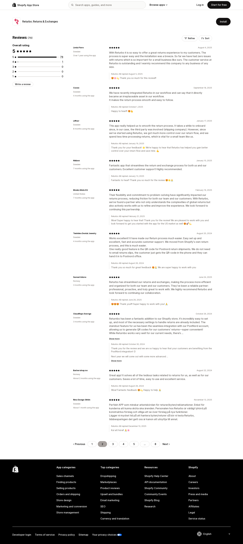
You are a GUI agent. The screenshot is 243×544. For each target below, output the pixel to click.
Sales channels (65, 476)
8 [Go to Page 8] (155, 444)
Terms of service (45, 534)
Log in (200, 4)
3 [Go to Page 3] (113, 444)
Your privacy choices (104, 534)
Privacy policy (66, 534)
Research (149, 506)
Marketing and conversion (71, 506)
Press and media (198, 494)
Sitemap (83, 534)
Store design (63, 500)
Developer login (21, 534)
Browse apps (158, 4)
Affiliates (193, 506)
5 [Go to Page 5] (134, 444)
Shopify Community (156, 488)
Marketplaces (108, 482)
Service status (196, 518)
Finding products (66, 482)
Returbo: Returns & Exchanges (40, 21)
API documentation (155, 482)
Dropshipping (108, 476)
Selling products (65, 488)
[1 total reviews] (62, 61)
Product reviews (110, 488)
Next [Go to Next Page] (166, 444)
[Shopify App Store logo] (25, 5)
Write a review (23, 84)
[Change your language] (217, 534)
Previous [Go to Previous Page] (79, 444)
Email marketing (109, 500)
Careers (193, 482)
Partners (193, 500)
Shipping (105, 512)
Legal (191, 512)
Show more (114, 339)
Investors (193, 488)
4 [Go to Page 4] (123, 444)
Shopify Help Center (156, 476)
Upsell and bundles (111, 494)
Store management (67, 512)
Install (223, 21)
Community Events (155, 494)
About (192, 476)
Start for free (219, 4)
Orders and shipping (68, 494)
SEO (103, 506)
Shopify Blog (151, 500)
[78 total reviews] (61, 57)
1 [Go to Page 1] (92, 444)
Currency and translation (114, 518)
